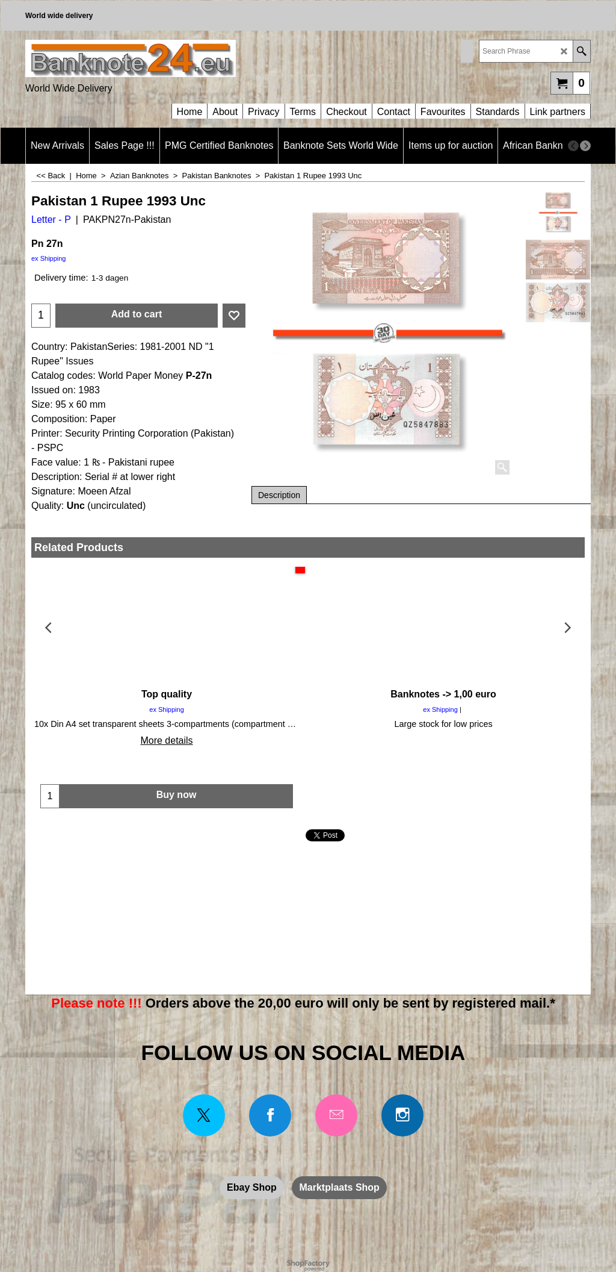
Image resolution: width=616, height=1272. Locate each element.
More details (166, 740)
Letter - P (51, 219)
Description (279, 495)
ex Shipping (48, 258)
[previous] (573, 145)
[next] (585, 145)
